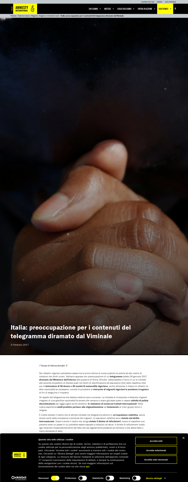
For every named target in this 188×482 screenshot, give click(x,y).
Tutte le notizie (24, 16)
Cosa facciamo (126, 9)
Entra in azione (147, 9)
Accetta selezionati (156, 448)
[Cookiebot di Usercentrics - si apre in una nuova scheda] (19, 476)
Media (159, 2)
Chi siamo (95, 9)
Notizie (109, 9)
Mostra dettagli (154, 476)
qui (88, 464)
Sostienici (165, 9)
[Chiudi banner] (183, 436)
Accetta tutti (156, 439)
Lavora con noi (147, 2)
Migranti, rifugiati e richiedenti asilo (45, 16)
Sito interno (170, 2)
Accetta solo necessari (156, 457)
